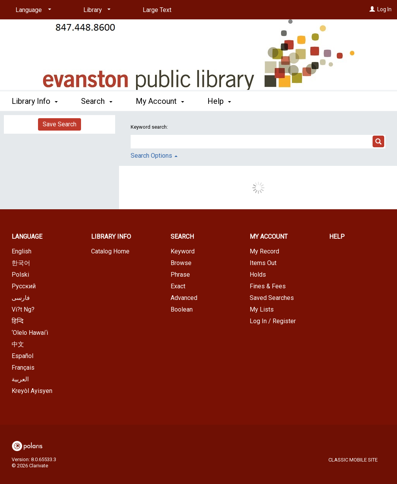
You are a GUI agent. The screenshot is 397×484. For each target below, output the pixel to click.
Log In (384, 9)
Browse (181, 263)
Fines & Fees (268, 286)
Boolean (182, 309)
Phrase (180, 274)
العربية (20, 379)
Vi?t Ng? (23, 309)
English (21, 251)
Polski (20, 274)
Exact (178, 286)
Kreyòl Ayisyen (32, 390)
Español (22, 356)
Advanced (184, 297)
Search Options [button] (154, 155)
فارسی (21, 297)
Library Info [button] (35, 101)
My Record (264, 251)
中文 (18, 344)
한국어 (21, 263)
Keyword (183, 251)
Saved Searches (272, 297)
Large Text (157, 10)
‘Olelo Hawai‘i (30, 332)
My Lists (262, 309)
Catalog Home (110, 251)
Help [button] (219, 101)
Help (337, 236)
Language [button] (27, 236)
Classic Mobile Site (353, 460)
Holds (258, 274)
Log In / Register (273, 321)
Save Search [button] (59, 124)
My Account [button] (160, 101)
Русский (24, 286)
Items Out (263, 263)
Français (23, 367)
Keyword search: (150, 127)
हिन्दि (18, 321)
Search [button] (96, 101)
